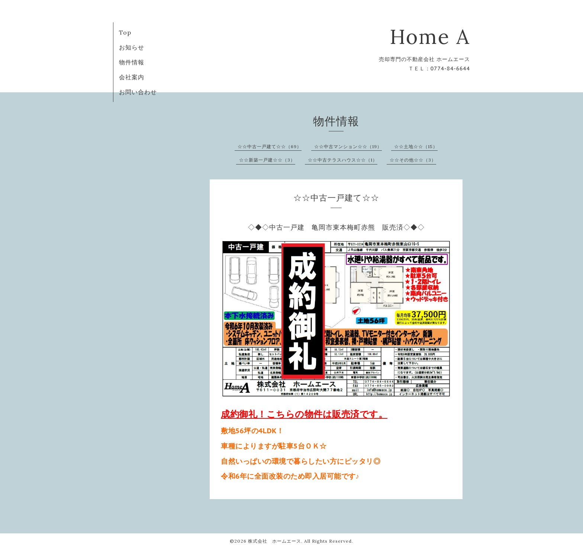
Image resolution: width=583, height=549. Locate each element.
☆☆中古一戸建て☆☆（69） (270, 146)
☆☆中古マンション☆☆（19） (348, 146)
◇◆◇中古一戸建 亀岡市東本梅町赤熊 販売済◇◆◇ (336, 227)
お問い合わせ (138, 92)
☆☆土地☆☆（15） (416, 146)
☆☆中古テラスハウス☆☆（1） (342, 160)
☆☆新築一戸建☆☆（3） (267, 160)
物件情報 (131, 62)
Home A (430, 37)
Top (125, 32)
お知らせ (131, 47)
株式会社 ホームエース (274, 541)
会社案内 (131, 77)
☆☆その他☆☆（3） (413, 160)
